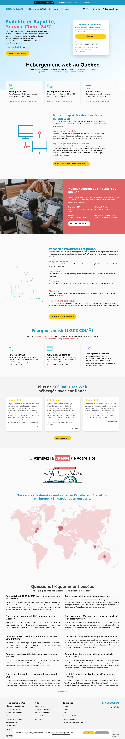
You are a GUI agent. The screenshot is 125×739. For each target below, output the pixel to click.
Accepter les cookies (89, 733)
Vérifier (90, 36)
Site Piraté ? (39, 716)
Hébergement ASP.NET (14, 709)
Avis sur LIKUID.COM (70, 719)
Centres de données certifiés (73, 722)
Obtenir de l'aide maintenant (62, 316)
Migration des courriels (64, 131)
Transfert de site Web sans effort (64, 146)
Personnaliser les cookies (102, 733)
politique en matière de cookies (61, 734)
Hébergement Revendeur (15, 719)
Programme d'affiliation (71, 716)
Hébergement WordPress (15, 713)
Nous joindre (39, 719)
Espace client (39, 706)
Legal (65, 713)
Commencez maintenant (17, 53)
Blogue (65, 709)
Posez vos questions (79, 224)
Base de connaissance (42, 709)
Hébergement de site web (15, 706)
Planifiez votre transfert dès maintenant (71, 164)
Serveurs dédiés (11, 722)
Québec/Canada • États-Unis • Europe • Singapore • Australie (62, 72)
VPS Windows (10, 726)
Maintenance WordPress (43, 713)
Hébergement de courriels (15, 716)
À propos (66, 706)
